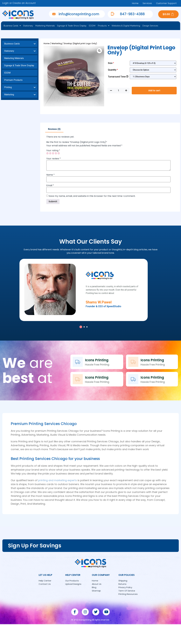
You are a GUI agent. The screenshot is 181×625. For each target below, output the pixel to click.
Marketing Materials (45, 25)
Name (50, 175)
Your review (53, 159)
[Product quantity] (119, 90)
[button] (80, 327)
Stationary (28, 25)
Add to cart (154, 90)
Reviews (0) (54, 129)
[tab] (54, 129)
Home (135, 3)
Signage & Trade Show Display (72, 25)
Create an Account (24, 3)
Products (103, 25)
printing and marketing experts (57, 481)
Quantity (113, 69)
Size (111, 63)
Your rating (53, 150)
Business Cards (12, 25)
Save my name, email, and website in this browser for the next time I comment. (92, 196)
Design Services (150, 25)
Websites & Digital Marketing (126, 25)
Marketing (57, 43)
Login (5, 3)
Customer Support (166, 3)
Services (147, 3)
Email (50, 185)
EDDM (92, 25)
